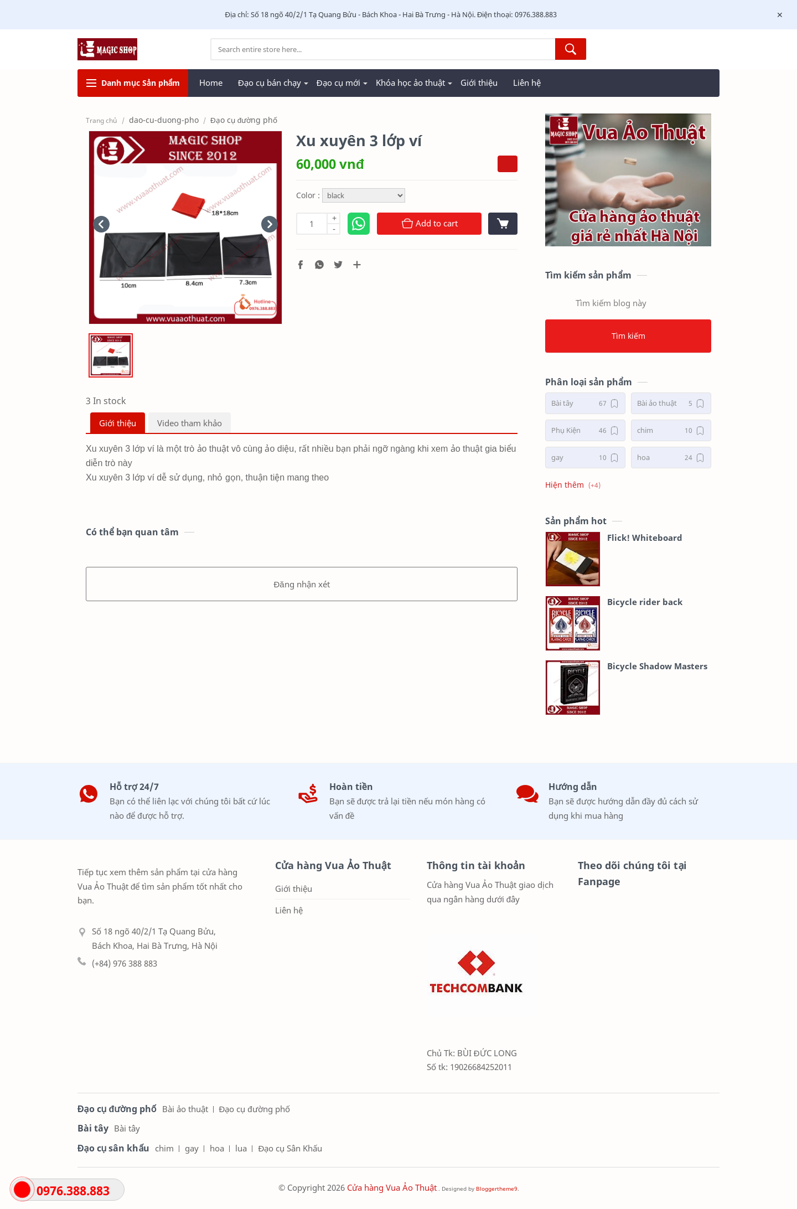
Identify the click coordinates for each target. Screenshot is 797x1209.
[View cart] (502, 224)
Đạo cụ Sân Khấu (290, 1148)
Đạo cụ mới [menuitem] (338, 82)
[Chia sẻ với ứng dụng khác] (357, 265)
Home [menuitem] (210, 82)
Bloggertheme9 (496, 1188)
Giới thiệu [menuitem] (479, 82)
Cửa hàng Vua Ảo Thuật (392, 1187)
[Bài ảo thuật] (671, 403)
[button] (300, 265)
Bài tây (127, 1128)
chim (164, 1148)
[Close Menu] (780, 15)
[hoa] (671, 457)
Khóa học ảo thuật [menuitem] (410, 82)
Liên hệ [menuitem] (527, 82)
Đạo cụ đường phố (254, 1108)
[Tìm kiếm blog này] (628, 302)
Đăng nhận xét (301, 584)
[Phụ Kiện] (585, 430)
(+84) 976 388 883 (124, 963)
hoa (217, 1148)
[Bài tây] (585, 403)
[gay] (585, 457)
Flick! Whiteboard (644, 537)
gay (192, 1148)
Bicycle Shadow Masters (657, 665)
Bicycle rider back (644, 601)
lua (241, 1148)
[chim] (671, 430)
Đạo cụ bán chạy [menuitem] (269, 82)
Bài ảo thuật (185, 1108)
